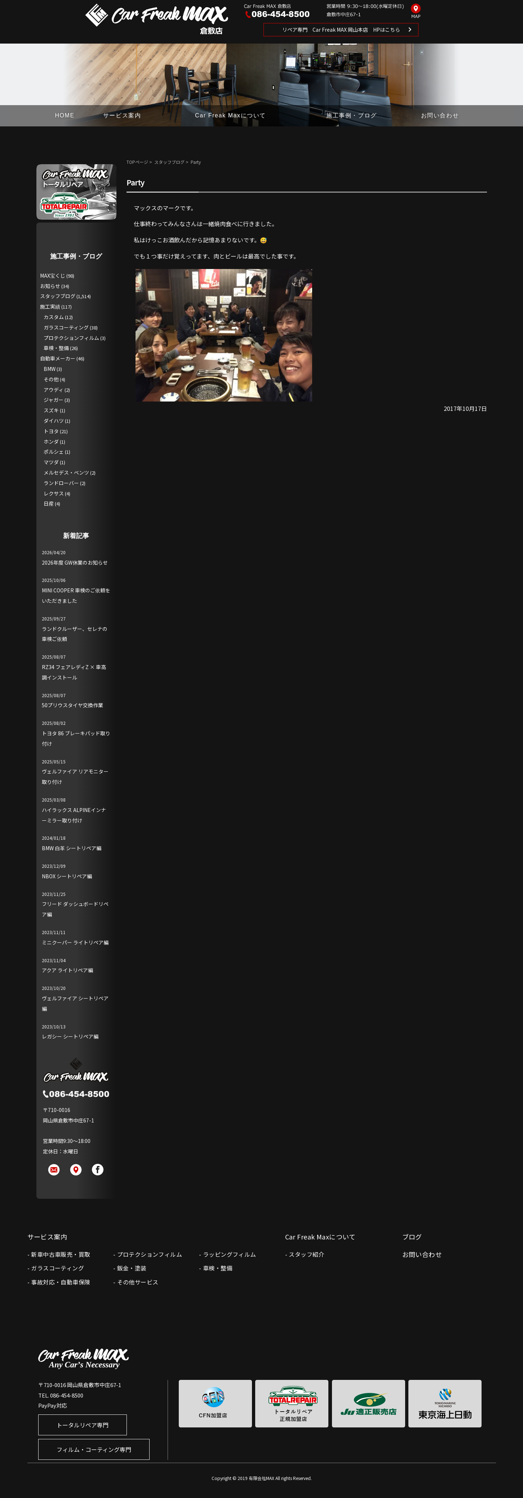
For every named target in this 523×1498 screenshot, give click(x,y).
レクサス (54, 493)
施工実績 (50, 306)
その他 (51, 379)
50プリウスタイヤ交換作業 (72, 705)
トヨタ (51, 431)
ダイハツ (54, 420)
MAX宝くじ (52, 275)
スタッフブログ (169, 162)
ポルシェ (54, 451)
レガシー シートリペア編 (70, 1036)
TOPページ (137, 162)
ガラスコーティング (66, 327)
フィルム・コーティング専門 (94, 1449)
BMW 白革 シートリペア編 (71, 848)
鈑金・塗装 (132, 1268)
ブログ (412, 1236)
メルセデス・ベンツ (66, 472)
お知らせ (50, 286)
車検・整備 (56, 347)
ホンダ (51, 441)
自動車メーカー (57, 358)
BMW (50, 368)
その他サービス (138, 1282)
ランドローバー (61, 482)
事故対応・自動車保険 (60, 1282)
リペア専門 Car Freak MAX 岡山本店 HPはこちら (341, 29)
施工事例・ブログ (351, 115)
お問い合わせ (440, 115)
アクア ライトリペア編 (67, 970)
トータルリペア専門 (82, 1425)
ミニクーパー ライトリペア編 (75, 942)
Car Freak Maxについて (230, 115)
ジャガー (53, 399)
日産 (49, 503)
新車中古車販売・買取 (60, 1254)
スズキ (51, 410)
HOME (64, 115)
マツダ (51, 462)
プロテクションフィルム (71, 337)
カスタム (54, 316)
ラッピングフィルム (229, 1254)
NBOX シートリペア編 (67, 876)
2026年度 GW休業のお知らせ (75, 562)
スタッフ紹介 (306, 1254)
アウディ (53, 389)
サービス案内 (122, 115)
